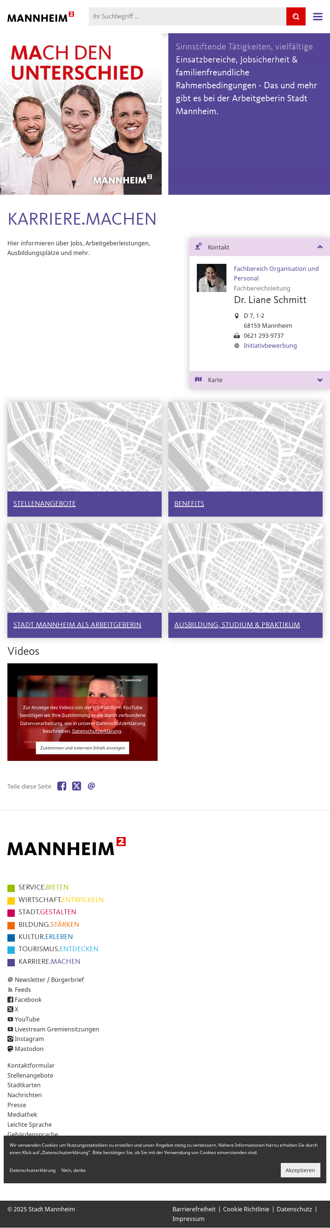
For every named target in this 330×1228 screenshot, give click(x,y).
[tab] (259, 247)
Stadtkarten (24, 1085)
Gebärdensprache (32, 1134)
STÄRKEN (48, 925)
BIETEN (43, 887)
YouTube (27, 1019)
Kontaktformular (31, 1065)
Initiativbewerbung (270, 345)
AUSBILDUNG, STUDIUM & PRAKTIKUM (237, 625)
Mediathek (22, 1114)
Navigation (318, 16)
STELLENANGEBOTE (44, 504)
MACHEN (49, 962)
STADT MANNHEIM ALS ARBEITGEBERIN (77, 625)
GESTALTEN (47, 912)
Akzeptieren (300, 1170)
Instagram (29, 1039)
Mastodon (29, 1049)
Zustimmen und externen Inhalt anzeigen (82, 748)
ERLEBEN (45, 937)
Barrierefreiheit (194, 1209)
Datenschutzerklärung (96, 731)
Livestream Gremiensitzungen (57, 1029)
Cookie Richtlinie (246, 1209)
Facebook (28, 1000)
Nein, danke (73, 1170)
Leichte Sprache (29, 1124)
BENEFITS (189, 504)
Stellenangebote (30, 1075)
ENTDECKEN (58, 949)
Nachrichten (24, 1095)
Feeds (23, 990)
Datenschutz (294, 1209)
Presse (16, 1105)
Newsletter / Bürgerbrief (49, 980)
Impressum (188, 1219)
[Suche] (296, 16)
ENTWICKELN (61, 900)
